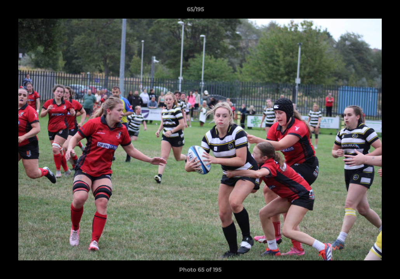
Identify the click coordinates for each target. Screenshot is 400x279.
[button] (367, 11)
